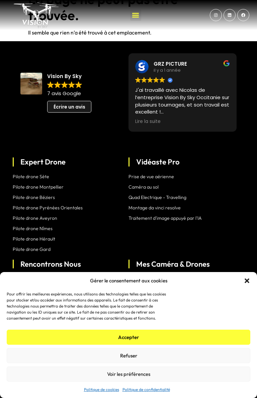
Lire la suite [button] (148, 122)
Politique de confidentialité (146, 389)
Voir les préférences (128, 374)
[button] (247, 280)
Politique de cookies (101, 389)
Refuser (128, 355)
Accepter (128, 337)
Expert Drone (43, 162)
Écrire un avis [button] (69, 107)
